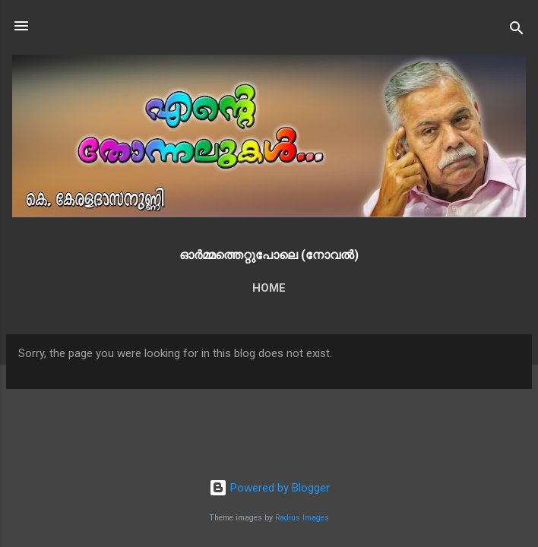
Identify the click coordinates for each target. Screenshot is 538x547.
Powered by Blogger (269, 488)
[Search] (517, 31)
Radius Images (302, 518)
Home (269, 288)
